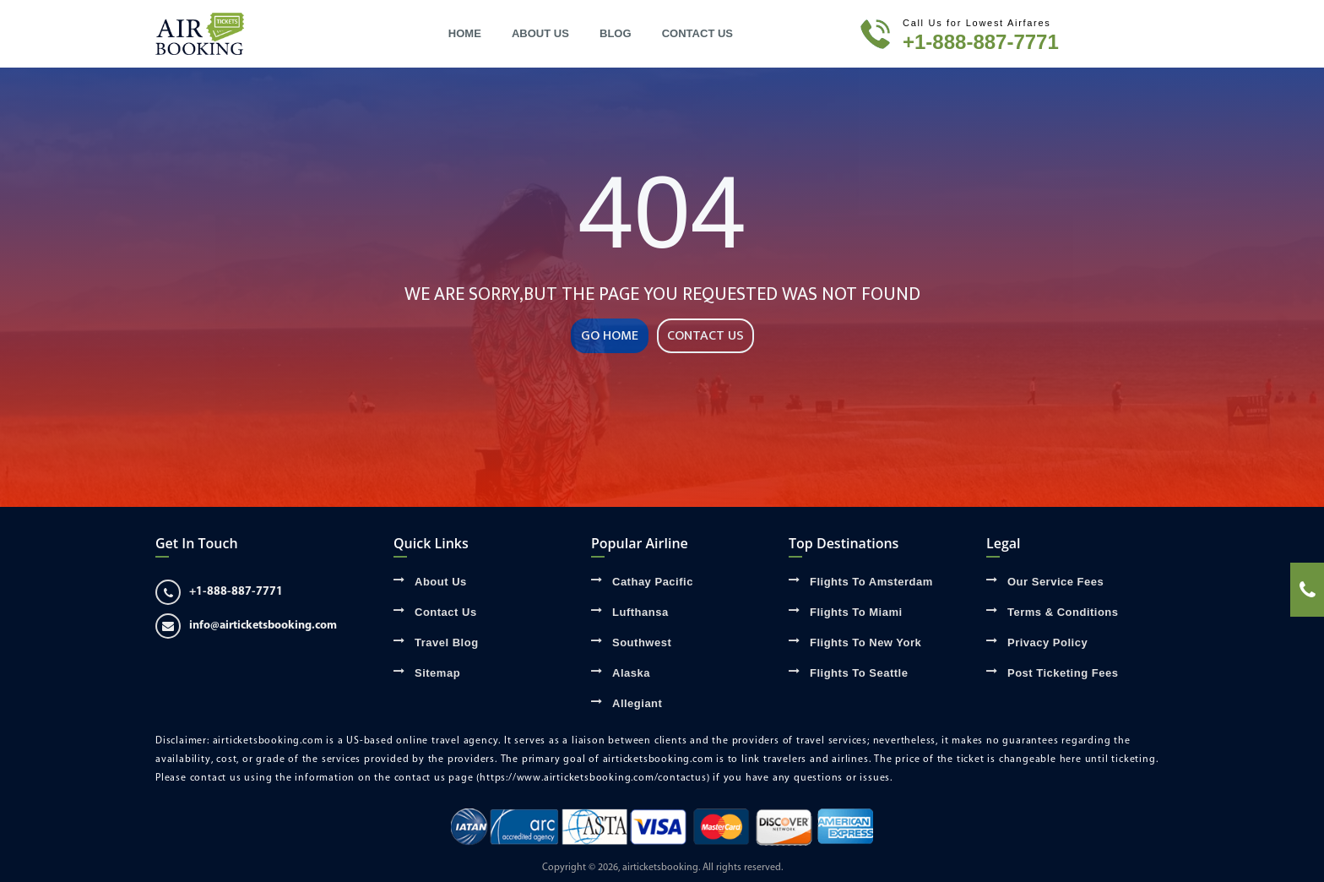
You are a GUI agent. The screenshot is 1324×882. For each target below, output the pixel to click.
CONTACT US (705, 335)
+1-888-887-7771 (981, 41)
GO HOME (609, 335)
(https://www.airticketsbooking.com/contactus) (592, 778)
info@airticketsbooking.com (246, 626)
